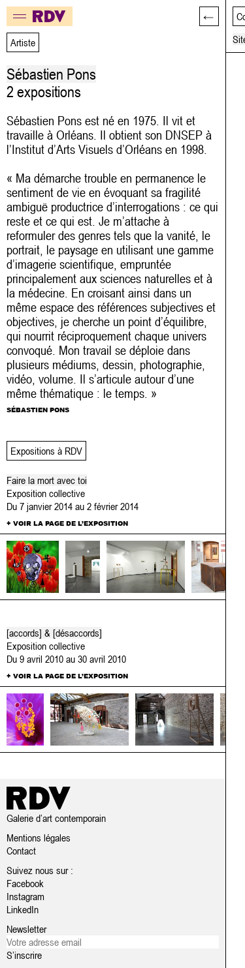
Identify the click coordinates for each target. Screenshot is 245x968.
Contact (21, 850)
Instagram (25, 896)
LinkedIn (23, 909)
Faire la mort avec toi (47, 480)
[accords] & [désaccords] (54, 633)
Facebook (25, 883)
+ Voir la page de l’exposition (67, 523)
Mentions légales (39, 837)
